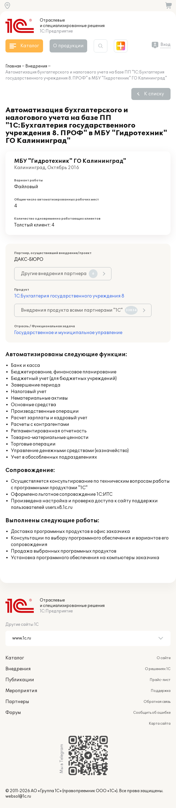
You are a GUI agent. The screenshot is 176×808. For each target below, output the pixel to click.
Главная (13, 66)
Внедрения (36, 66)
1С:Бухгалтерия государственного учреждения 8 (69, 296)
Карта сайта (160, 723)
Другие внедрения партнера (59, 273)
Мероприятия (21, 691)
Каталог (14, 658)
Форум (13, 712)
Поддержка (161, 691)
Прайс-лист (160, 680)
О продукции (68, 46)
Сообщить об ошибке (152, 712)
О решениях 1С (158, 669)
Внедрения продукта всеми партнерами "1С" (79, 310)
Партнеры (17, 701)
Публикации (19, 680)
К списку (154, 94)
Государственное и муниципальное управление (68, 332)
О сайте (164, 658)
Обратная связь (157, 702)
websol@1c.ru (18, 796)
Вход (165, 44)
